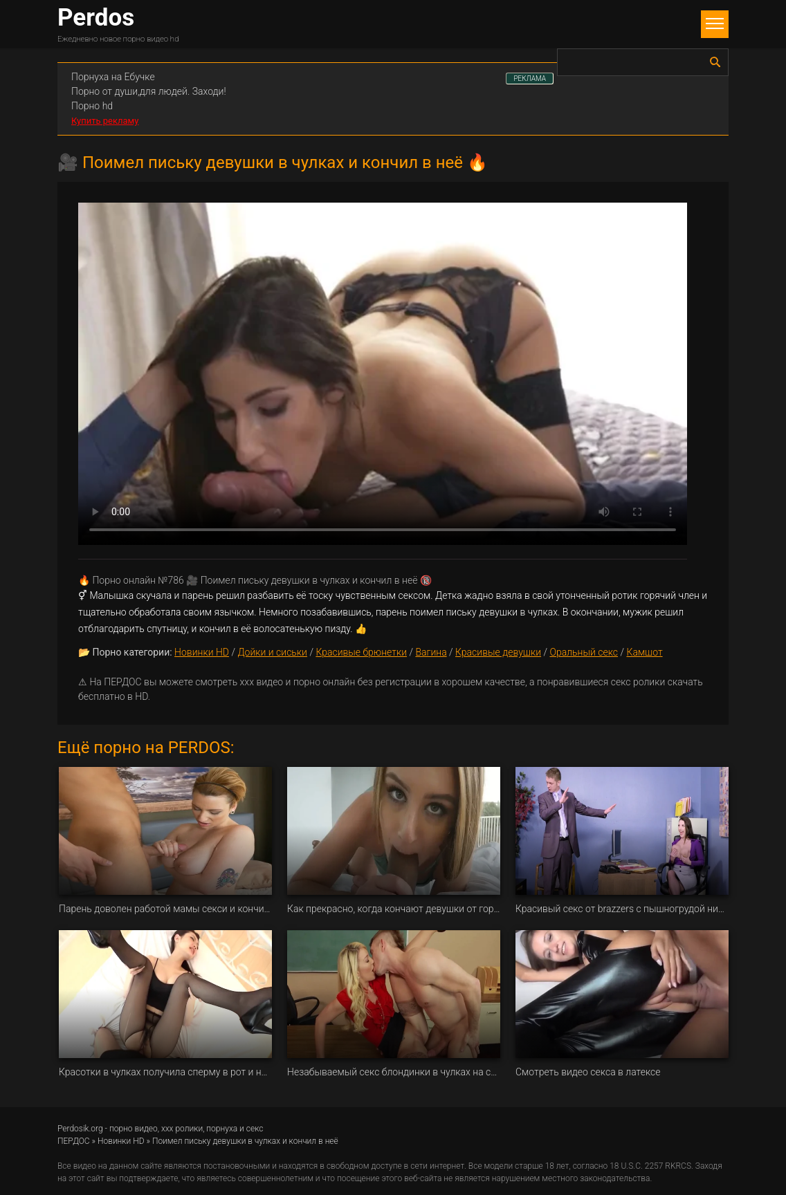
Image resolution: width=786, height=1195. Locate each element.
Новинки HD (201, 652)
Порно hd (92, 105)
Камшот (644, 652)
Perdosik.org (80, 1128)
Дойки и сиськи (272, 652)
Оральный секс (583, 652)
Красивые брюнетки (361, 652)
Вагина (430, 652)
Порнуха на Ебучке (113, 76)
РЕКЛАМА (529, 78)
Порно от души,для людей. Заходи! (148, 91)
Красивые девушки (498, 652)
